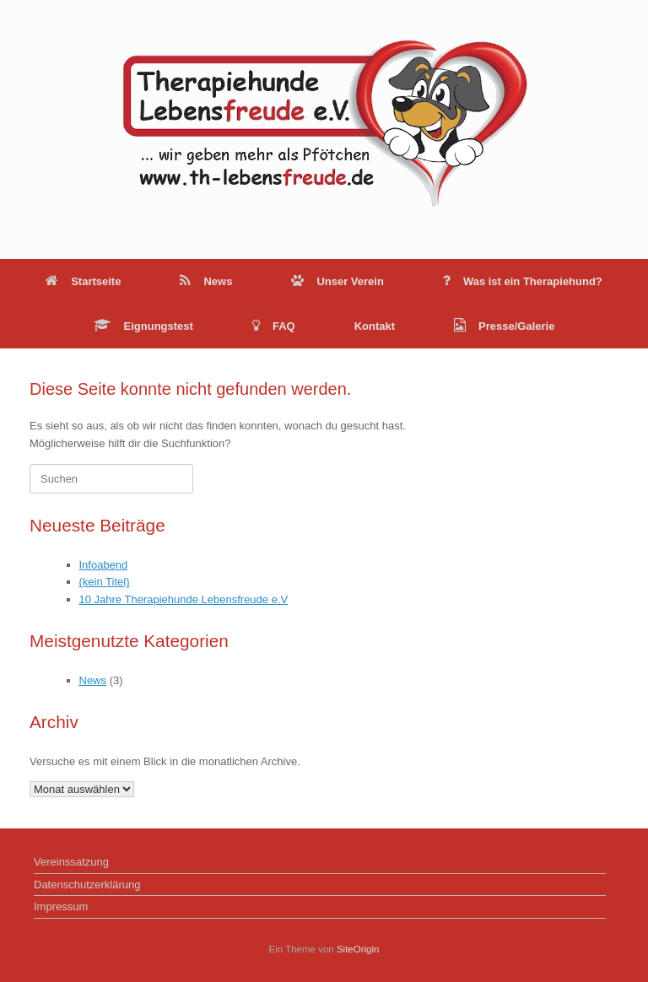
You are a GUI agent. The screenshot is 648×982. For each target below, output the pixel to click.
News (206, 281)
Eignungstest (143, 326)
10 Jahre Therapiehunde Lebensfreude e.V (184, 599)
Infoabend (103, 564)
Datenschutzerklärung (87, 884)
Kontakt (374, 326)
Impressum (61, 906)
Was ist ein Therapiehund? (522, 281)
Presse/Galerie (504, 326)
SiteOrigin (358, 949)
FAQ (273, 326)
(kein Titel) (104, 581)
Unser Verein (337, 281)
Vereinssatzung (71, 861)
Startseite (83, 281)
